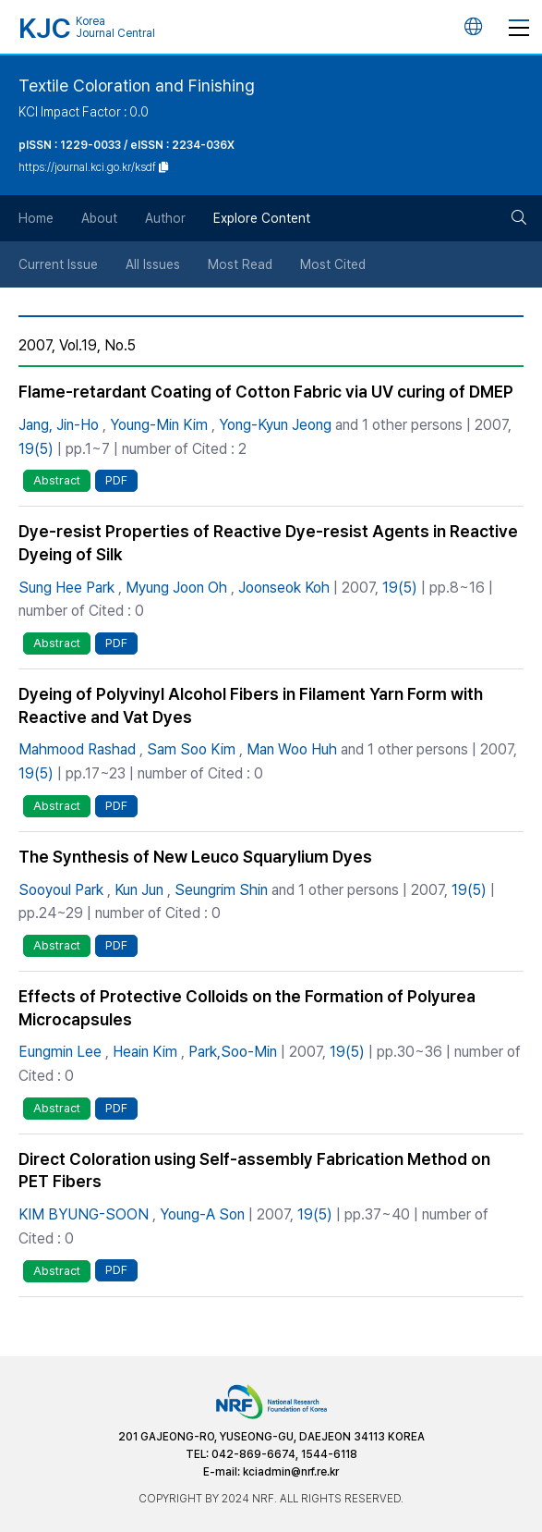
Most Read (240, 264)
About (99, 218)
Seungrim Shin (221, 890)
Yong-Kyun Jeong (275, 425)
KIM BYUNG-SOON (83, 1214)
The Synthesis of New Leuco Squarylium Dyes (195, 856)
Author (165, 218)
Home (36, 218)
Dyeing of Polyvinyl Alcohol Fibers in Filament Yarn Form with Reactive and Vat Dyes (250, 705)
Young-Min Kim (159, 425)
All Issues (153, 264)
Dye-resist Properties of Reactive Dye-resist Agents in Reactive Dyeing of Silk (268, 542)
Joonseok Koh (284, 587)
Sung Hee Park (66, 587)
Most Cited (333, 264)
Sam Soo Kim (191, 749)
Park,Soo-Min (232, 1051)
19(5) (36, 449)
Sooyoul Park (60, 890)
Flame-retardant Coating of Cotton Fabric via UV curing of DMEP (265, 391)
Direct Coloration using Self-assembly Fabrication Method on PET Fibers (254, 1170)
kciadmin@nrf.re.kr (291, 1471)
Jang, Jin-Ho (58, 425)
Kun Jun (138, 890)
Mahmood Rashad (77, 749)
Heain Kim (145, 1051)
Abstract (56, 480)
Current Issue (58, 264)
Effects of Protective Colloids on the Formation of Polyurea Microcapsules (247, 1008)
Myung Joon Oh (176, 587)
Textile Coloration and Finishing (136, 85)
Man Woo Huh (292, 749)
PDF (116, 480)
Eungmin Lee (60, 1051)
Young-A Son (202, 1214)
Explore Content (261, 218)
